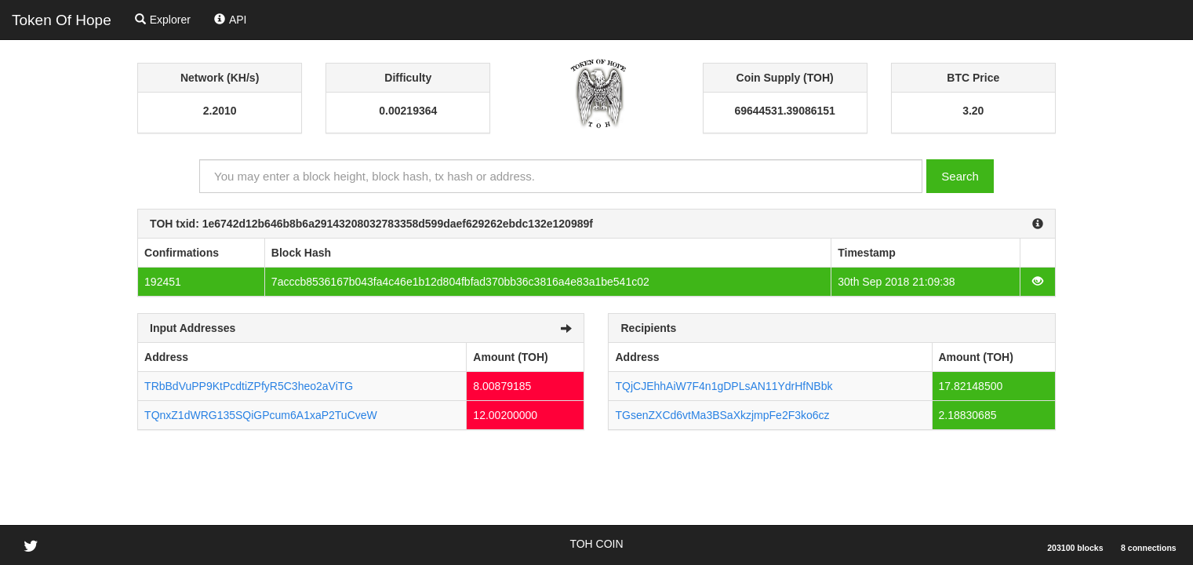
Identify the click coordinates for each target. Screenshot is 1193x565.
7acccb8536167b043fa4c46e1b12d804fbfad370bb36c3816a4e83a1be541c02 (460, 281)
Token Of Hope (61, 20)
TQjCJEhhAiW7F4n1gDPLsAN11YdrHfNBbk (723, 386)
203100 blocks (1075, 547)
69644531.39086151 (784, 110)
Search (960, 176)
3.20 (973, 110)
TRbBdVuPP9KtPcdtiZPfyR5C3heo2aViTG (248, 386)
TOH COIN (596, 544)
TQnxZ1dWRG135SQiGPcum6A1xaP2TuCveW (260, 415)
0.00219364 (408, 110)
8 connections (1149, 547)
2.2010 (220, 110)
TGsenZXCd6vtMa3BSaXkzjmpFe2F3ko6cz (722, 415)
